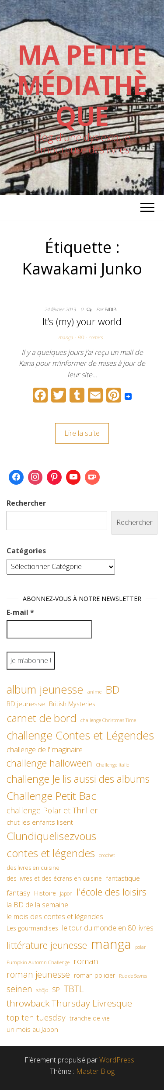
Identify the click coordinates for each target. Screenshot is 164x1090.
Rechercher (26, 503)
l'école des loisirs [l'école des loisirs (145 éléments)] (112, 891)
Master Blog (95, 1071)
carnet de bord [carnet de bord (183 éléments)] (42, 718)
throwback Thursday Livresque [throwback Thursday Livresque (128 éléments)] (69, 1003)
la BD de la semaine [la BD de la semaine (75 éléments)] (37, 904)
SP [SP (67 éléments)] (56, 989)
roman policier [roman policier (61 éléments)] (94, 975)
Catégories (26, 550)
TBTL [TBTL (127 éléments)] (74, 988)
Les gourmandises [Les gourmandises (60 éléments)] (32, 928)
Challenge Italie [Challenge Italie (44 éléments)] (112, 764)
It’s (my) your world (82, 321)
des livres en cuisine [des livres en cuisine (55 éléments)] (33, 867)
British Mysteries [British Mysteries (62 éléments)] (72, 704)
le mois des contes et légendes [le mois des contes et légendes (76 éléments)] (55, 916)
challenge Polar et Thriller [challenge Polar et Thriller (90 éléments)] (52, 810)
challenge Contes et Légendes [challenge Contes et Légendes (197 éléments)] (80, 735)
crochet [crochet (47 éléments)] (107, 854)
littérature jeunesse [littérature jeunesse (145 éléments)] (47, 944)
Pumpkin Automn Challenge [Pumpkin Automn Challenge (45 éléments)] (38, 962)
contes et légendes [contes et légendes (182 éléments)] (51, 853)
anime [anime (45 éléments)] (94, 691)
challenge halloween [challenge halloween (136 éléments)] (49, 763)
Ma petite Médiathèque (82, 85)
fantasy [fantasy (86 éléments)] (18, 892)
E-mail (20, 612)
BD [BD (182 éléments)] (112, 689)
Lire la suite (82, 433)
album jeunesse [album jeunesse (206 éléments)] (45, 689)
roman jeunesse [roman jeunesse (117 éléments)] (38, 974)
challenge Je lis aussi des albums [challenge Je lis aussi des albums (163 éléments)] (78, 779)
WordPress (116, 1060)
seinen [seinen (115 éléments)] (19, 989)
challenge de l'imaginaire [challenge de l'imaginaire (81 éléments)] (45, 749)
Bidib (110, 309)
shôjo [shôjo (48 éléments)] (42, 990)
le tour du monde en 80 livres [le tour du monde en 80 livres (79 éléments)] (108, 928)
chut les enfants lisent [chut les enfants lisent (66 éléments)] (40, 822)
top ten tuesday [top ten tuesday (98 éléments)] (36, 1017)
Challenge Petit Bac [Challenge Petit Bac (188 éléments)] (51, 795)
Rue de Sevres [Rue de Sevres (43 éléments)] (133, 975)
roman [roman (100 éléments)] (85, 960)
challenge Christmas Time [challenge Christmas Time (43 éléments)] (108, 720)
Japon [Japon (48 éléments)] (66, 893)
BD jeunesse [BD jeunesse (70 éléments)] (26, 703)
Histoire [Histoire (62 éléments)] (45, 893)
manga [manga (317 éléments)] (111, 944)
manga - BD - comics (80, 337)
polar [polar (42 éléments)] (140, 947)
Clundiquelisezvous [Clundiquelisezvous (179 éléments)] (51, 836)
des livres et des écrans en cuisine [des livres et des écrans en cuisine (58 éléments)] (54, 878)
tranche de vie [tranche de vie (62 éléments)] (90, 1018)
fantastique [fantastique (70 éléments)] (123, 878)
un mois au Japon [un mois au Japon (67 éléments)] (32, 1029)
